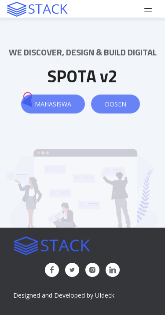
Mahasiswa (53, 104)
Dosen (115, 104)
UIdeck (104, 295)
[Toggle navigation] (148, 9)
